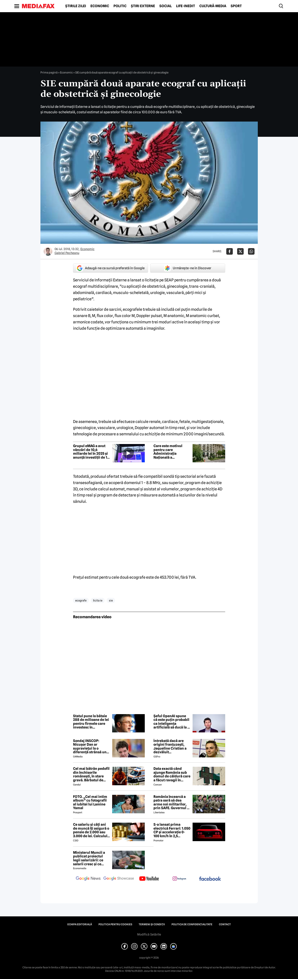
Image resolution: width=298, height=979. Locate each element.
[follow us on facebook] (210, 879)
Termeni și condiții (152, 924)
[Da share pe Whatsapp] (251, 251)
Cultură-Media (212, 6)
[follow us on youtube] (149, 879)
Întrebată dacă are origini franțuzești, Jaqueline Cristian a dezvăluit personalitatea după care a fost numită (170, 746)
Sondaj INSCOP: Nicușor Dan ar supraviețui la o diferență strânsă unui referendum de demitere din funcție (91, 746)
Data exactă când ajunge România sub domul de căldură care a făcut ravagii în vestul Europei (171, 774)
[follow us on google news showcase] (118, 879)
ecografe (81, 600)
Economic (99, 6)
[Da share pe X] (240, 251)
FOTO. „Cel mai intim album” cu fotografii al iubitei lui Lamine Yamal (90, 802)
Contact (225, 924)
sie (111, 600)
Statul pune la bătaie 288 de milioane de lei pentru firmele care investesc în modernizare (91, 721)
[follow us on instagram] (179, 879)
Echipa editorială (79, 924)
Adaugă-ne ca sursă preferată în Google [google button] (110, 268)
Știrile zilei (75, 6)
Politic (120, 6)
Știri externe (143, 6)
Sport (236, 6)
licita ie (97, 600)
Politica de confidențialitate (191, 924)
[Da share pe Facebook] (229, 251)
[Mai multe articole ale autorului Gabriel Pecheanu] (48, 251)
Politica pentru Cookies (115, 924)
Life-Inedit (185, 6)
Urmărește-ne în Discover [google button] (187, 268)
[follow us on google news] (88, 879)
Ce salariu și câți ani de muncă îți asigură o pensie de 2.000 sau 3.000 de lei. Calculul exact (91, 830)
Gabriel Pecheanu (67, 253)
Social (165, 6)
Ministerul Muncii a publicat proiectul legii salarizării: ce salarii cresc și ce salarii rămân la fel (89, 858)
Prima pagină (49, 72)
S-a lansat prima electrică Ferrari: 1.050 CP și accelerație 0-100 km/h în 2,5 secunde (171, 830)
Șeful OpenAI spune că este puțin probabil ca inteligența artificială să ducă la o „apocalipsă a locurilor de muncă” (171, 721)
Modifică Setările (149, 934)
